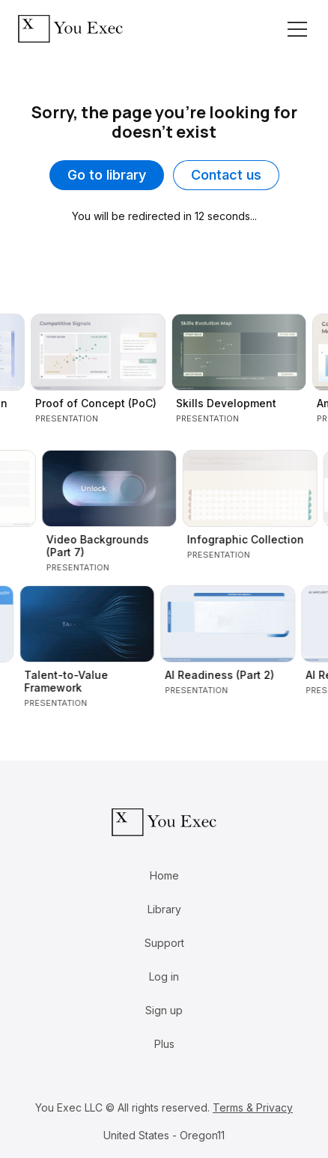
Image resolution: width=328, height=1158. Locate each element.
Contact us (226, 175)
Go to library (106, 175)
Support (164, 942)
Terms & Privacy (253, 1107)
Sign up (164, 1010)
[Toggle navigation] (297, 29)
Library (164, 909)
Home (164, 875)
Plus (164, 1043)
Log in (164, 976)
